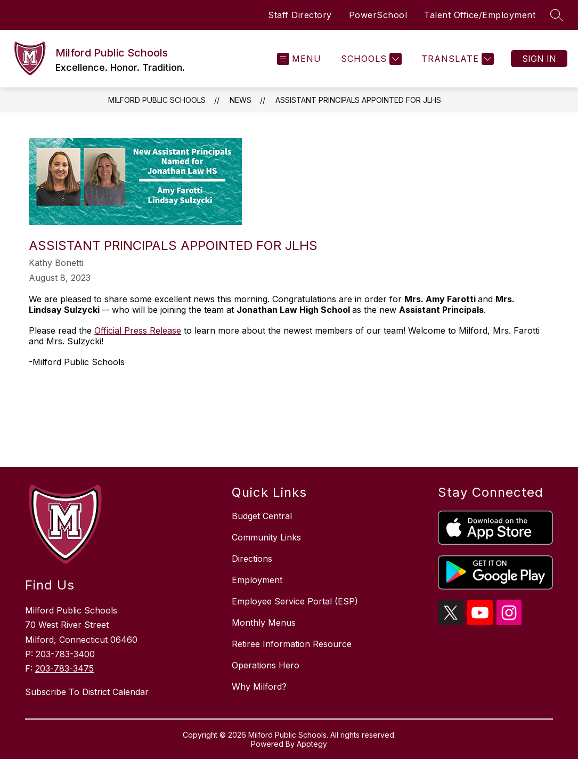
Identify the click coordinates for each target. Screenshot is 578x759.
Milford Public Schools (157, 99)
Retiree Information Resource (292, 644)
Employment (257, 580)
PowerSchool (378, 15)
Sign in (539, 58)
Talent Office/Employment (479, 15)
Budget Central (262, 516)
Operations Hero (265, 665)
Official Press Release (137, 330)
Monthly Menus (264, 622)
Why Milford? (259, 686)
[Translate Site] (456, 59)
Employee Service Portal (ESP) (295, 601)
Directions (252, 558)
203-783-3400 (65, 654)
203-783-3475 (64, 668)
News (240, 99)
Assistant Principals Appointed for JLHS (358, 99)
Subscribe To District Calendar (87, 692)
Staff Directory (300, 15)
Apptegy (312, 743)
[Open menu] (299, 59)
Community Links (266, 537)
